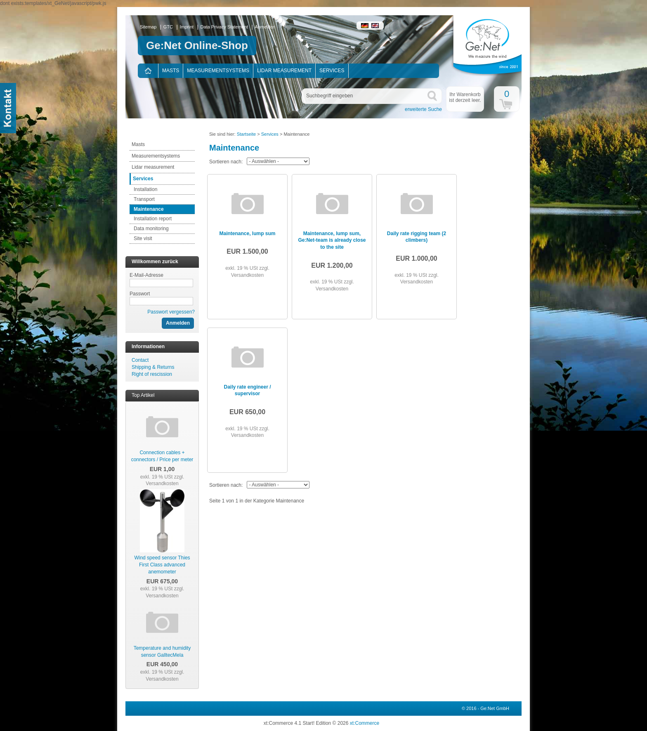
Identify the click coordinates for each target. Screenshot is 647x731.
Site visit (143, 238)
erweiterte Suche (423, 109)
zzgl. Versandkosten (165, 480)
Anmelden (265, 26)
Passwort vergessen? (171, 312)
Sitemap (148, 26)
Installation (145, 189)
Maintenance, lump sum (247, 233)
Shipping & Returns (153, 367)
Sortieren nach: (226, 162)
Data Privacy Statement (224, 26)
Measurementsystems (218, 70)
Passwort (140, 294)
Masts (170, 70)
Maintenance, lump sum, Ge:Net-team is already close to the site (332, 240)
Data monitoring (151, 228)
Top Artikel (143, 395)
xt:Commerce (364, 723)
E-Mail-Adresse (146, 275)
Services (331, 70)
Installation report (153, 219)
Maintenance (149, 209)
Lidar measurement (284, 70)
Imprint (187, 26)
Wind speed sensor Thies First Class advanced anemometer (162, 565)
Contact (140, 360)
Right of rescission (152, 374)
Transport (144, 199)
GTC (168, 26)
